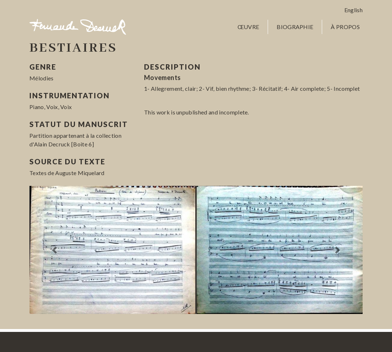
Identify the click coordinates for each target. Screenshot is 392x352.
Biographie (295, 26)
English (353, 9)
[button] (54, 250)
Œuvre (248, 26)
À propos (345, 26)
